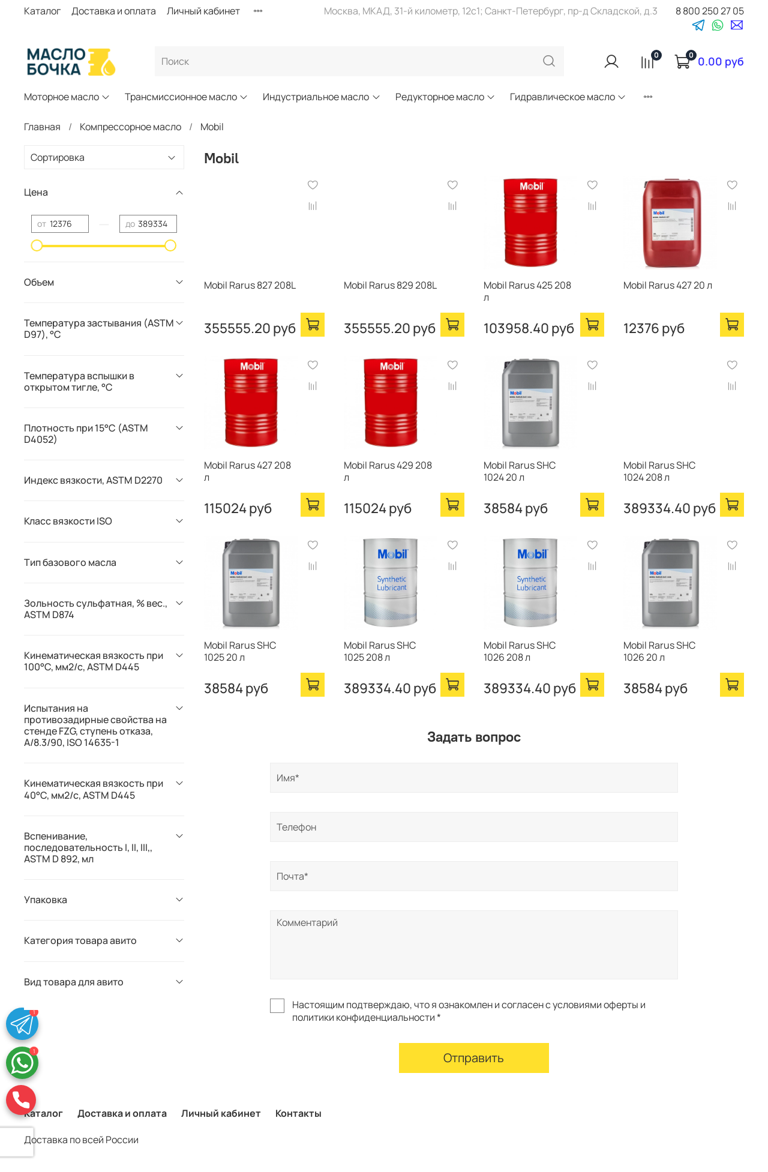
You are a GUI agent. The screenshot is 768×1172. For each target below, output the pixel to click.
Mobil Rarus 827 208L (250, 285)
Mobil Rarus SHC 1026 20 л (659, 651)
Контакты (298, 1113)
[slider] (37, 245)
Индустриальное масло (321, 96)
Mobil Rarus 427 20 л (667, 285)
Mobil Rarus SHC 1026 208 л (520, 651)
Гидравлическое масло (568, 96)
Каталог (42, 10)
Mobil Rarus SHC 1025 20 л (240, 651)
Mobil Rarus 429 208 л (388, 471)
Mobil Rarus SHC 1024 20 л (520, 471)
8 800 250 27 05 (710, 10)
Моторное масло (67, 96)
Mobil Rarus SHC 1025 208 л (380, 651)
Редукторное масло (445, 96)
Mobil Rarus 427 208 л (247, 471)
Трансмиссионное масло (186, 96)
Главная (42, 126)
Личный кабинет (203, 10)
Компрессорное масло (130, 126)
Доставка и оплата (113, 10)
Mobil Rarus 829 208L (390, 285)
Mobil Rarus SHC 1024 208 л (659, 471)
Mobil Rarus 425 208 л (527, 291)
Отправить (473, 1058)
